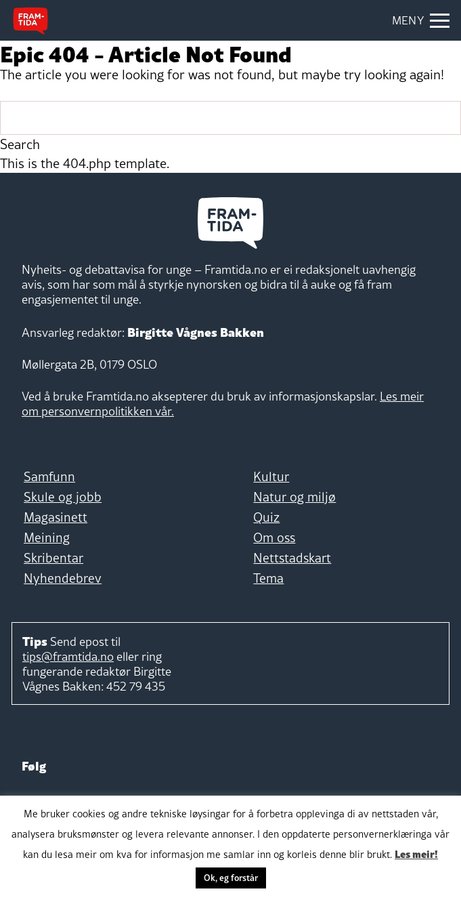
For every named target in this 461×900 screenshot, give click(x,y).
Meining (47, 537)
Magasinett (55, 517)
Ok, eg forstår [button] (231, 878)
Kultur (271, 476)
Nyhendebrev (63, 578)
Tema (268, 578)
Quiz (266, 517)
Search (20, 144)
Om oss (274, 537)
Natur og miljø (294, 497)
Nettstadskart (292, 558)
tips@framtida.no (68, 656)
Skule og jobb (63, 497)
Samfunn (49, 476)
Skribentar (53, 558)
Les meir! (416, 853)
